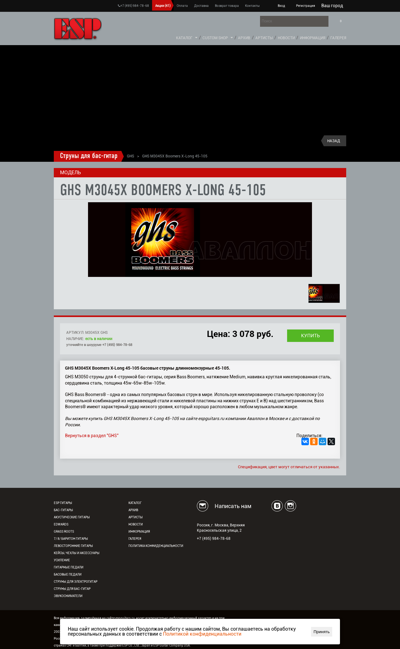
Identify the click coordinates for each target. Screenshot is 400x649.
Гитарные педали (68, 567)
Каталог (184, 38)
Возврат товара (227, 5)
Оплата (182, 5)
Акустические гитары (72, 517)
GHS (130, 156)
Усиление (62, 560)
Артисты (264, 38)
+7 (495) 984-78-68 (133, 5)
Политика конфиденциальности (155, 546)
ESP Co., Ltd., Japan (136, 645)
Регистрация (305, 5)
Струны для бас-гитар (89, 156)
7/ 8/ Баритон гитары (71, 538)
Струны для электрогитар (75, 581)
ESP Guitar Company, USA (171, 645)
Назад (333, 141)
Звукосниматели (68, 596)
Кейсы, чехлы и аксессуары (77, 553)
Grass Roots (64, 531)
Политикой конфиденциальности (202, 634)
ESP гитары (63, 503)
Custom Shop (215, 38)
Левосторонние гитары (73, 546)
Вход (281, 5)
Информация (312, 38)
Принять (322, 631)
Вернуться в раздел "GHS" (92, 435)
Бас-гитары (63, 510)
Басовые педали (67, 574)
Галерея (338, 38)
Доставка (201, 5)
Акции (162, 5)
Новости (286, 38)
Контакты (252, 5)
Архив (244, 38)
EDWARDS (61, 524)
